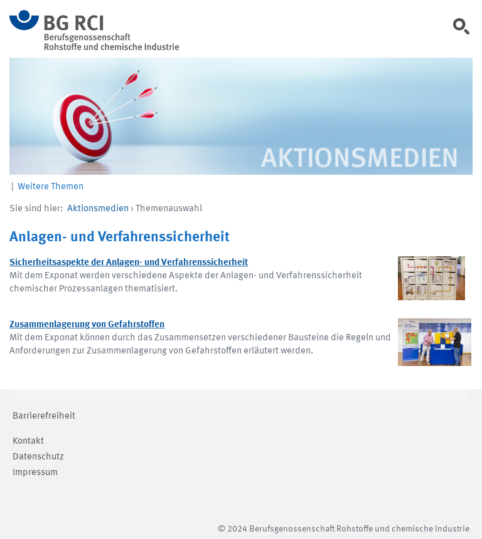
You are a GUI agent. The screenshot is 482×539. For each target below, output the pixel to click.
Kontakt (28, 441)
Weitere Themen (50, 187)
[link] (466, 30)
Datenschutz (38, 457)
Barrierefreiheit (44, 416)
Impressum (35, 473)
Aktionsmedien (98, 209)
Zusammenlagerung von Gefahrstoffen (86, 325)
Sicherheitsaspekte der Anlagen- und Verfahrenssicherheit (128, 263)
